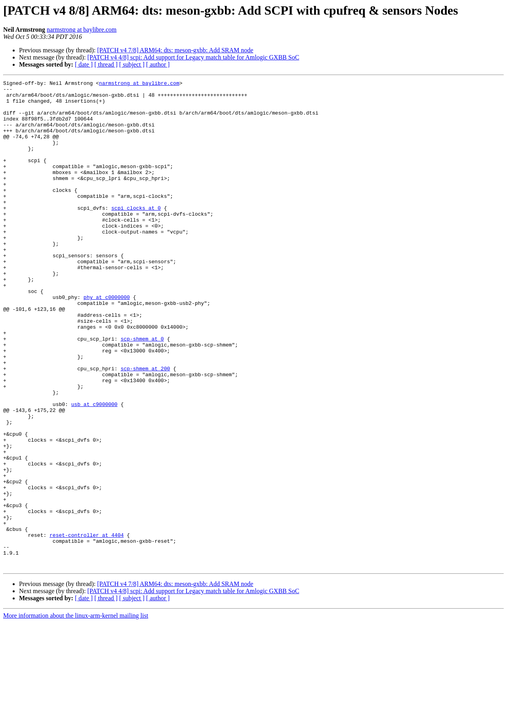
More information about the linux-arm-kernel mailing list (75, 713)
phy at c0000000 (107, 341)
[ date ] (84, 64)
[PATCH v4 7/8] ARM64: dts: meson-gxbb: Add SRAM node (175, 50)
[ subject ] (132, 64)
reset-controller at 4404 (87, 626)
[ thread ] (106, 64)
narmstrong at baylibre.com (81, 29)
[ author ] (158, 64)
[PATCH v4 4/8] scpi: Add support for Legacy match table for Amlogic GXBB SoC (193, 57)
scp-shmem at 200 (145, 426)
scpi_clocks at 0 (136, 233)
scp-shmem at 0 (142, 390)
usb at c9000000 (94, 469)
